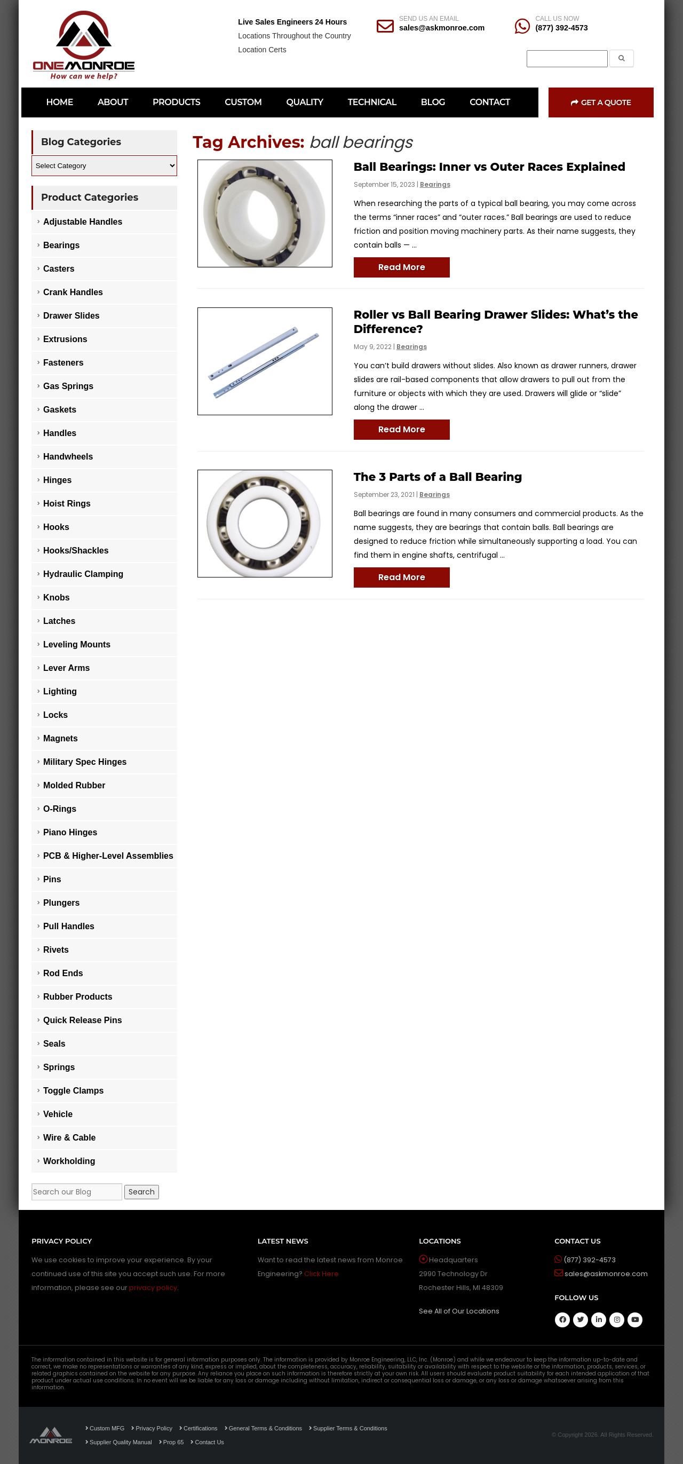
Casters (59, 268)
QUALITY (305, 102)
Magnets (60, 738)
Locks (55, 714)
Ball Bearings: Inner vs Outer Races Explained (489, 166)
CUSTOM (243, 102)
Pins (52, 879)
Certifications (198, 1428)
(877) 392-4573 (561, 27)
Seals (54, 1043)
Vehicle (58, 1114)
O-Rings (59, 808)
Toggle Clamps (73, 1090)
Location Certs (262, 49)
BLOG (433, 102)
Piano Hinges (70, 832)
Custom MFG (104, 1428)
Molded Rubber (74, 785)
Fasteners (63, 362)
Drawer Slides (71, 315)
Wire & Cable (69, 1137)
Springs (59, 1067)
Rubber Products (78, 996)
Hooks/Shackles (76, 550)
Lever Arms (66, 667)
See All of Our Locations (459, 1311)
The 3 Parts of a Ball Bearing (438, 477)
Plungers (61, 902)
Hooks (56, 527)
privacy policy (153, 1287)
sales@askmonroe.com (442, 27)
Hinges (57, 480)
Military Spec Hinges (85, 761)
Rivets (56, 949)
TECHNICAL (372, 102)
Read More (401, 267)
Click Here (321, 1273)
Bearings (435, 184)
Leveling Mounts (76, 644)
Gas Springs (68, 386)
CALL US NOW (557, 18)
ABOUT (113, 102)
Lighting (60, 691)
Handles (59, 433)
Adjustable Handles (82, 221)
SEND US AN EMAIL (429, 18)
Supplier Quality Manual (118, 1442)
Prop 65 (171, 1442)
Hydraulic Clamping (83, 574)
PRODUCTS (176, 102)
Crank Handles (73, 292)
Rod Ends (63, 973)
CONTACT (490, 102)
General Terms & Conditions (263, 1428)
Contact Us (207, 1442)
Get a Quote (601, 102)
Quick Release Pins (82, 1020)
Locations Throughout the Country (294, 35)
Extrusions (65, 339)
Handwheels (68, 456)
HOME (59, 102)
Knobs (56, 597)
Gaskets (59, 409)
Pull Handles (68, 926)
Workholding (69, 1161)
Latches (59, 621)
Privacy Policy (151, 1428)
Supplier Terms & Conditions (348, 1428)
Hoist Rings (67, 503)
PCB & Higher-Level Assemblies (108, 855)
